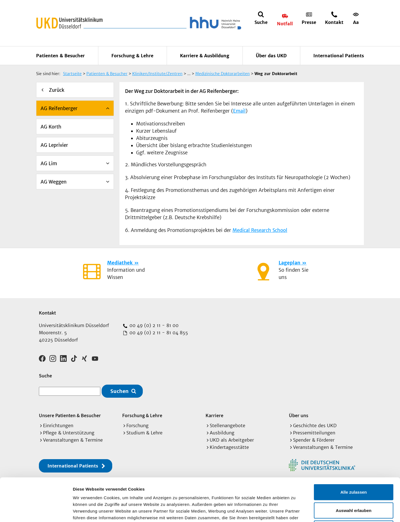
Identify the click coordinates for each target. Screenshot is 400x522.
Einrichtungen (58, 425)
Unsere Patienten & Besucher (70, 415)
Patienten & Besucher (60, 55)
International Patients (338, 55)
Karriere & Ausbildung (204, 55)
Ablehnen (353, 485)
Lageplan (289, 263)
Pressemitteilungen (314, 433)
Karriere (214, 415)
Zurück (56, 90)
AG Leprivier (54, 145)
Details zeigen (295, 511)
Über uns (298, 415)
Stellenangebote (227, 425)
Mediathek (119, 263)
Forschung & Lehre (132, 55)
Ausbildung (222, 433)
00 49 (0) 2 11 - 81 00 (153, 325)
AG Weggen (54, 182)
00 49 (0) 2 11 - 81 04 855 (158, 332)
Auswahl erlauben (353, 467)
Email (239, 111)
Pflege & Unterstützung (68, 433)
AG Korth (51, 127)
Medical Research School (259, 230)
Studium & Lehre (144, 433)
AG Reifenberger (59, 108)
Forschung (137, 425)
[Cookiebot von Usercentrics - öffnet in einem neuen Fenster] (36, 511)
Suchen (119, 391)
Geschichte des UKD (315, 425)
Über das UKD (271, 55)
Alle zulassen (353, 449)
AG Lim (49, 163)
